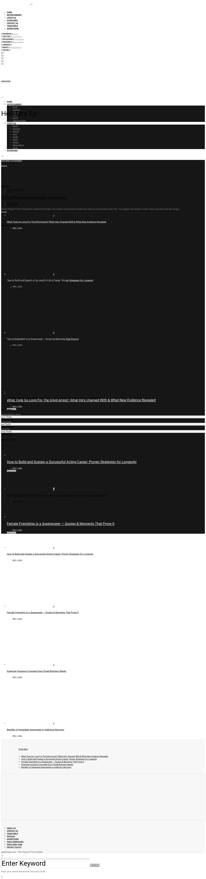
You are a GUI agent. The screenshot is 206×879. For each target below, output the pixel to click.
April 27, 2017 (12, 203)
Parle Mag (23, 749)
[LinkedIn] (6, 44)
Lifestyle (11, 18)
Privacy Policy (14, 847)
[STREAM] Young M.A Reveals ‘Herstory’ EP (34, 198)
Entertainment (14, 15)
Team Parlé (12, 26)
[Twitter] (11, 36)
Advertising (13, 29)
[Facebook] (9, 33)
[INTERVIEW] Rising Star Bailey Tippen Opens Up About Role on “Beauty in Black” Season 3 (53, 398)
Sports (15, 118)
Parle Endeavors (15, 842)
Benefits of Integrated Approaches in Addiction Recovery (35, 339)
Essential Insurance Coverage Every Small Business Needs (36, 281)
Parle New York (14, 845)
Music (9, 192)
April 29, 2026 (18, 404)
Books (15, 107)
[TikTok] (5, 49)
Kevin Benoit (12, 205)
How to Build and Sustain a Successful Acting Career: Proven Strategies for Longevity (71, 462)
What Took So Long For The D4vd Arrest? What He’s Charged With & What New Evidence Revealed (56, 222)
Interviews (12, 20)
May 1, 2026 (17, 228)
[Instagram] (12, 38)
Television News (19, 121)
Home (9, 12)
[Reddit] (11, 47)
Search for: (6, 858)
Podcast (11, 836)
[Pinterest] (12, 41)
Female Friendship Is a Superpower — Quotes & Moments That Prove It (60, 524)
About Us (11, 828)
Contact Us (12, 23)
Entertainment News (16, 190)
